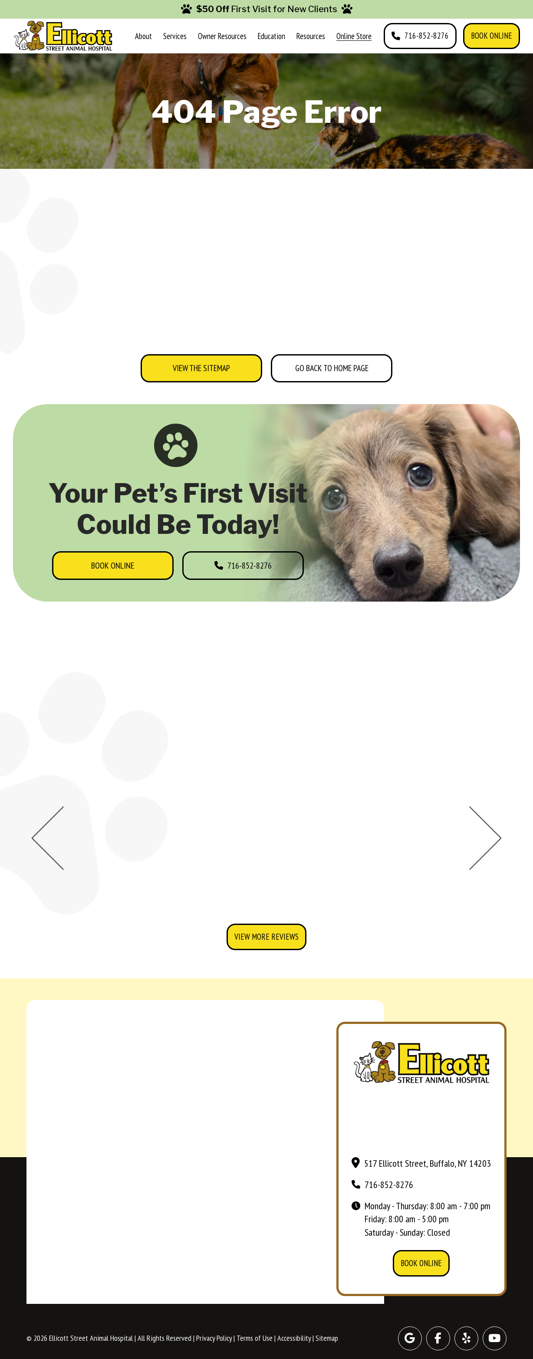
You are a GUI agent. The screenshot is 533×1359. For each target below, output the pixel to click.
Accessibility (294, 1338)
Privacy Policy (214, 1338)
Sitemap (327, 1338)
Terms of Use (255, 1338)
